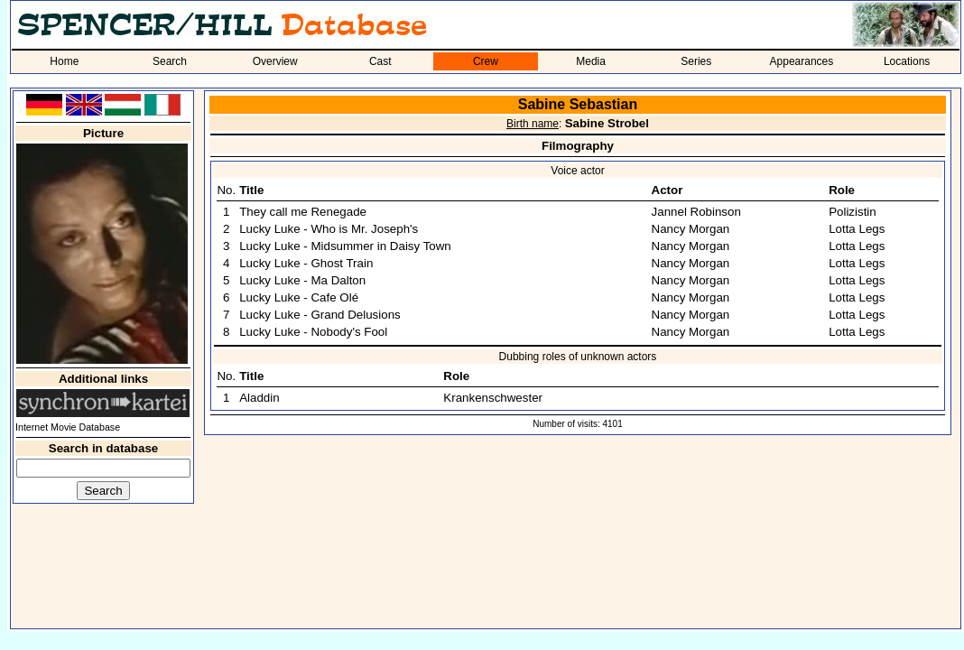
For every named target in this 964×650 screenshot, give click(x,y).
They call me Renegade (302, 211)
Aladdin (259, 397)
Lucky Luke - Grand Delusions (320, 314)
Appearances (802, 61)
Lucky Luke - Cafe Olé (298, 297)
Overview (275, 61)
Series (696, 61)
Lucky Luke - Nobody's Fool (313, 332)
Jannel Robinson (696, 211)
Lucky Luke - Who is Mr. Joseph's (328, 229)
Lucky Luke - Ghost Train (306, 263)
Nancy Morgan (691, 229)
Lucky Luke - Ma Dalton (302, 280)
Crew (485, 61)
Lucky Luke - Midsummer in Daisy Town (345, 246)
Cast (380, 61)
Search (170, 61)
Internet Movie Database (67, 427)
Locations (907, 61)
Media (591, 61)
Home (64, 61)
